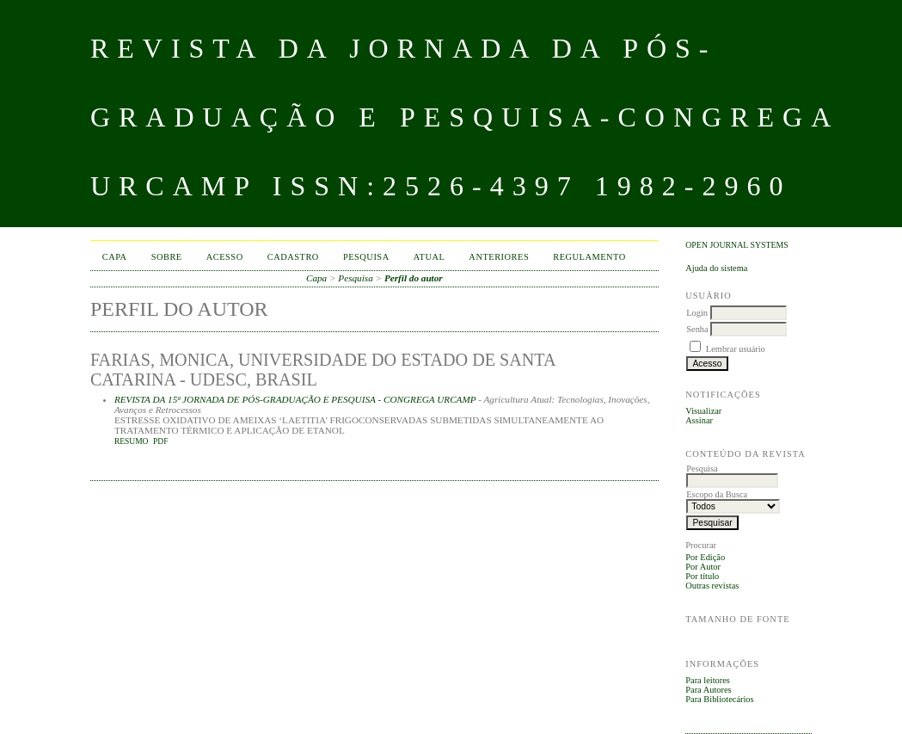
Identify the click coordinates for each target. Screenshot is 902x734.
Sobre (166, 257)
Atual (429, 257)
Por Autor (703, 566)
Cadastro (293, 257)
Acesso (224, 257)
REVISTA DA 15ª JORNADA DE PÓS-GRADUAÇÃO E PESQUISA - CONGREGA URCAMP (295, 399)
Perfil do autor (413, 278)
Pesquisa (366, 257)
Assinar (699, 420)
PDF (160, 441)
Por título (702, 576)
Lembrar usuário (735, 349)
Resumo (131, 441)
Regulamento (589, 257)
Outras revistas (712, 585)
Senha (697, 329)
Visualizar (703, 411)
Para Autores (708, 689)
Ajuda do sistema (716, 268)
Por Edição (705, 557)
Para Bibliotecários (719, 699)
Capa (114, 257)
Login (697, 313)
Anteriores (499, 257)
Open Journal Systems (736, 245)
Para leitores (707, 680)
